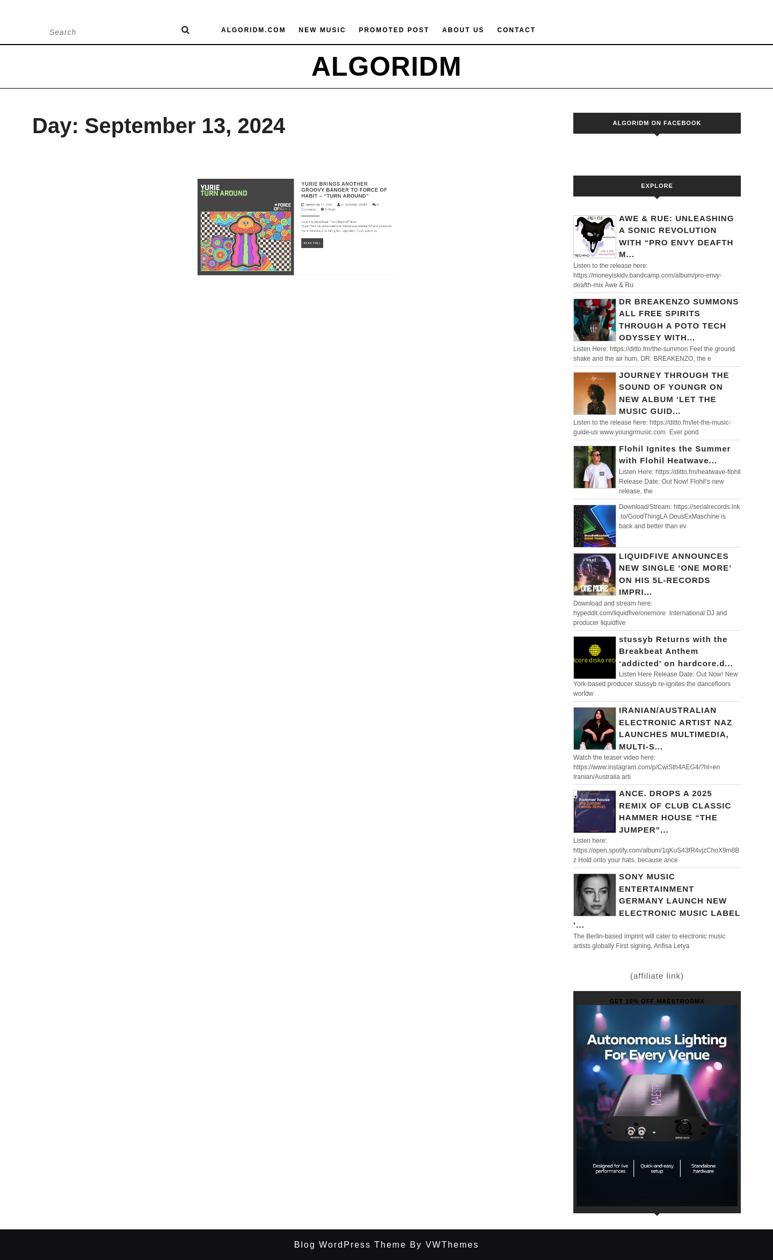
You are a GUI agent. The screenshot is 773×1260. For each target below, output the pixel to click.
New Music (322, 30)
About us (463, 30)
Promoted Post (394, 30)
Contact (516, 30)
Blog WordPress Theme (350, 1244)
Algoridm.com (253, 30)
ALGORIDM (386, 67)
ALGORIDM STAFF (339, 181)
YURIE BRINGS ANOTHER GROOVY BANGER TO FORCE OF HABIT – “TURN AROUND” (331, 170)
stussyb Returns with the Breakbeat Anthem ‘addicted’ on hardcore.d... (676, 651)
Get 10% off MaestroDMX (656, 1001)
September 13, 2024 (313, 181)
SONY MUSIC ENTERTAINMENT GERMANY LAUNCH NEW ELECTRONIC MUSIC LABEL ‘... (656, 900)
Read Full (309, 210)
